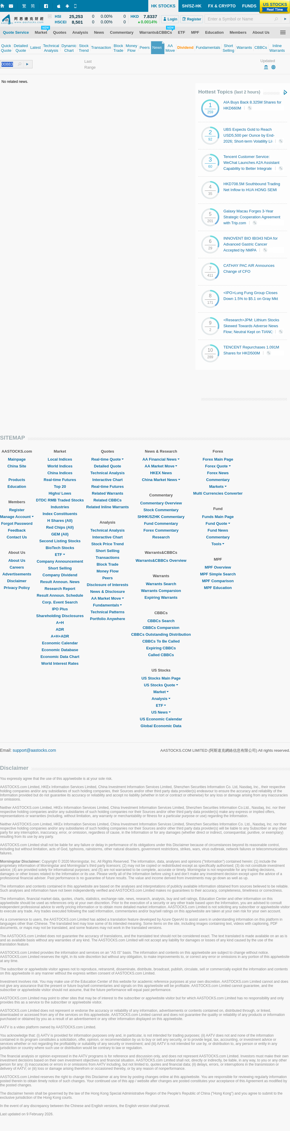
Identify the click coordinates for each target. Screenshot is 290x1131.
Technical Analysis (108, 473)
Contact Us (17, 537)
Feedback (17, 530)
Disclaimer (17, 581)
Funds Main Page (218, 516)
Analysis (161, 698)
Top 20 (60, 486)
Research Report (59, 588)
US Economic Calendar (161, 719)
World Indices (59, 466)
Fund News (218, 530)
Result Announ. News (60, 582)
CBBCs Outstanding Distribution (161, 634)
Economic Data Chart (60, 656)
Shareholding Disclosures (59, 616)
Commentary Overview (161, 503)
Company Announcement (60, 561)
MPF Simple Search (218, 574)
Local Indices (60, 459)
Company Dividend (60, 575)
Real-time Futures (60, 479)
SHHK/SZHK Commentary (161, 516)
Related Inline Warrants (107, 507)
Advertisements (16, 574)
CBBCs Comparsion (161, 627)
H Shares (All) (59, 520)
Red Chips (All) (60, 527)
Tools (217, 544)
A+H (60, 622)
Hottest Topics (229, 92)
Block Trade (107, 564)
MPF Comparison (218, 581)
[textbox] (247, 19)
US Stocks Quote (161, 685)
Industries (60, 507)
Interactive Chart (107, 479)
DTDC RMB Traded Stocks (60, 500)
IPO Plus (60, 609)
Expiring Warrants (160, 597)
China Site (16, 466)
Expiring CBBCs (161, 648)
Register (17, 510)
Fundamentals (107, 605)
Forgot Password (17, 523)
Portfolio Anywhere (107, 619)
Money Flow (107, 571)
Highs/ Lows (60, 493)
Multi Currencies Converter (218, 493)
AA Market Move (107, 598)
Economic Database (60, 650)
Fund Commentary (161, 523)
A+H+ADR (60, 636)
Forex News (218, 473)
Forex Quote (218, 466)
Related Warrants (107, 493)
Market (161, 692)
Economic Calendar (60, 643)
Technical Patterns (108, 612)
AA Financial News (161, 459)
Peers (107, 578)
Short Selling (60, 568)
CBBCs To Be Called (161, 641)
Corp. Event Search (60, 602)
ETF (60, 554)
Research (161, 537)
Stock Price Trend (107, 544)
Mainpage (17, 459)
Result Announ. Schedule (60, 595)
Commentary (218, 479)
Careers (17, 567)
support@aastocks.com (34, 750)
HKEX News (161, 473)
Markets (218, 486)
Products (17, 479)
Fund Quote (218, 523)
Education (16, 486)
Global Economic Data (161, 726)
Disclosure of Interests (107, 585)
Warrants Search (161, 584)
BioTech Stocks (60, 548)
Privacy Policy (17, 587)
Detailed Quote (107, 466)
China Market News (161, 479)
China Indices (59, 473)
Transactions (107, 557)
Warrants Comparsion (161, 590)
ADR (60, 629)
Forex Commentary (161, 530)
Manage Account (17, 516)
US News (161, 712)
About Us (16, 560)
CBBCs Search (161, 621)
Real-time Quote (107, 459)
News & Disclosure (107, 591)
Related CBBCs (108, 500)
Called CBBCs (161, 655)
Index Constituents (60, 514)
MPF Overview (218, 567)
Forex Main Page (218, 459)
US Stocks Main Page (161, 678)
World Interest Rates (59, 663)
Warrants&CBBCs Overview (161, 560)
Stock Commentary (161, 510)
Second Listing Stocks (59, 541)
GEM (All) (60, 534)
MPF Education (218, 587)
